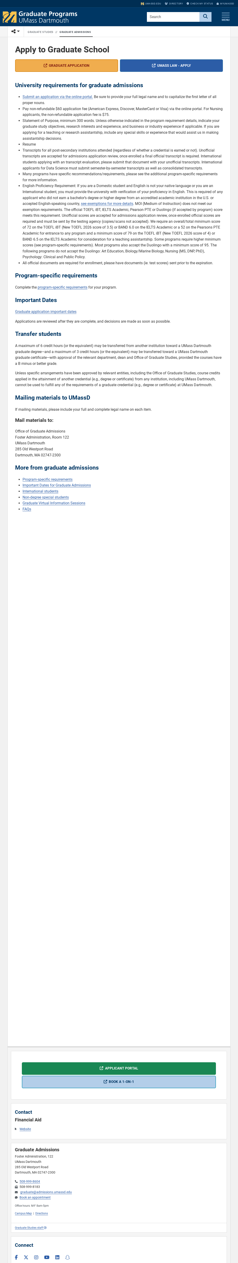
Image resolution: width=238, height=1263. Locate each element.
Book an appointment (35, 1197)
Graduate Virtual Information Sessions (54, 503)
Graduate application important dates (45, 312)
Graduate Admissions (75, 32)
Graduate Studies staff (30, 1227)
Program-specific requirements (48, 479)
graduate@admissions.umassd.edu (46, 1192)
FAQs (27, 509)
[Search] (205, 17)
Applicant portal (121, 1068)
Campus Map (23, 1213)
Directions (41, 1213)
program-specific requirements (62, 287)
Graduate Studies (40, 32)
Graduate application (69, 66)
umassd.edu (151, 3)
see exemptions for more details (107, 204)
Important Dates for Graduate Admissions (57, 485)
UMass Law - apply (174, 66)
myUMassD (225, 3)
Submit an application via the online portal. (58, 97)
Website (25, 1129)
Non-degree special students (46, 497)
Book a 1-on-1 (121, 1082)
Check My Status (200, 3)
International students (40, 491)
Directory (174, 3)
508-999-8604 (30, 1181)
